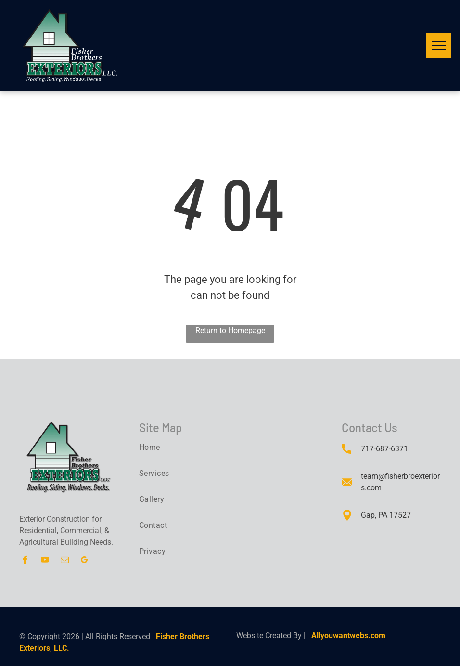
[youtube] (45, 561)
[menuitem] (178, 448)
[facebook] (25, 561)
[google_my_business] (84, 561)
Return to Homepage (230, 330)
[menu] (438, 45)
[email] (65, 561)
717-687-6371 (384, 448)
